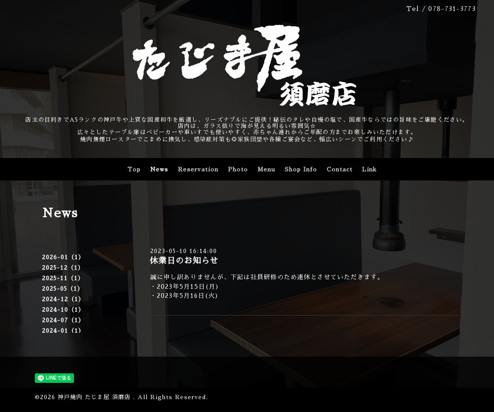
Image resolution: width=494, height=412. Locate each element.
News (159, 169)
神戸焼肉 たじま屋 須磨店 (95, 397)
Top (134, 169)
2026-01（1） (63, 257)
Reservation (198, 169)
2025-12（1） (63, 268)
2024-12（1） (63, 299)
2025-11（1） (63, 278)
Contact (339, 169)
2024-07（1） (63, 320)
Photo (238, 169)
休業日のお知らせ (184, 261)
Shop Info (301, 169)
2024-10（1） (63, 310)
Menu (266, 169)
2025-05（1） (62, 289)
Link (369, 169)
